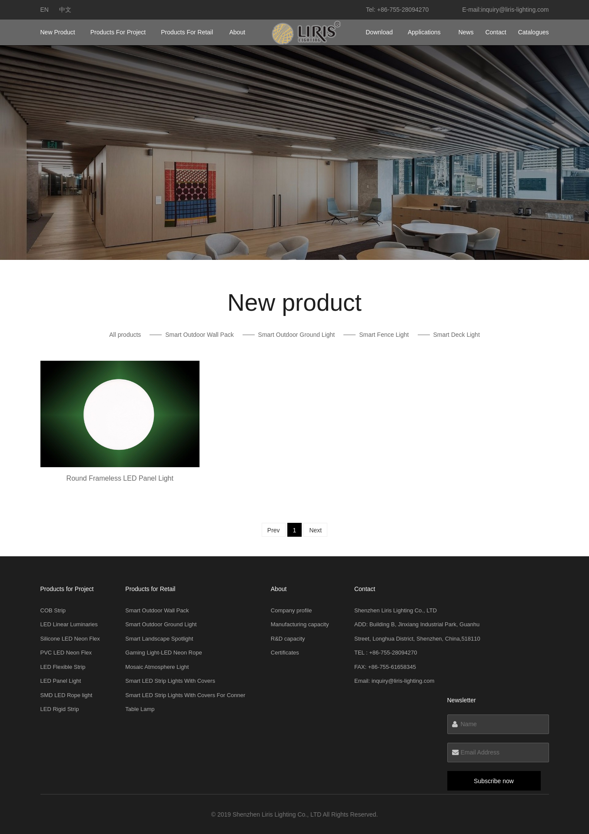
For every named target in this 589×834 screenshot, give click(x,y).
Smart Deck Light (456, 334)
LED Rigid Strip (59, 709)
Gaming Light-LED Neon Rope (163, 652)
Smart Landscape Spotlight (159, 638)
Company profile (291, 610)
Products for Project (118, 32)
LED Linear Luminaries (69, 624)
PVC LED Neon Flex (66, 652)
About (238, 32)
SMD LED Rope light (66, 695)
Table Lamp (139, 709)
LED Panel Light (60, 681)
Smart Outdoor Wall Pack (199, 334)
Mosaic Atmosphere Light (157, 667)
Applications (424, 32)
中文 (65, 9)
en (44, 9)
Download (379, 32)
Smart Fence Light (384, 334)
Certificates (285, 652)
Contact (495, 32)
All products (125, 334)
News (465, 32)
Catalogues (533, 32)
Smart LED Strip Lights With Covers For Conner (185, 695)
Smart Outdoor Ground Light (296, 334)
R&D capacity (288, 638)
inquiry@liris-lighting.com (515, 9)
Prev (273, 530)
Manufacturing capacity (300, 624)
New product (57, 32)
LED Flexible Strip (63, 667)
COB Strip (53, 610)
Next (315, 530)
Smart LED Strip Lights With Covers (170, 681)
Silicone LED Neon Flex (70, 638)
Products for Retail (187, 32)
